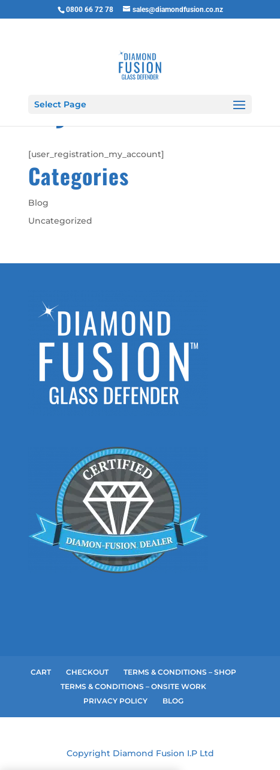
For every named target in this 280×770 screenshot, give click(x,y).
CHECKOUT (87, 671)
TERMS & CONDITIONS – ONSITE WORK (133, 686)
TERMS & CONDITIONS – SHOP (180, 671)
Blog (38, 202)
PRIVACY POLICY (115, 700)
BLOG (172, 700)
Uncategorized (60, 220)
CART (41, 671)
